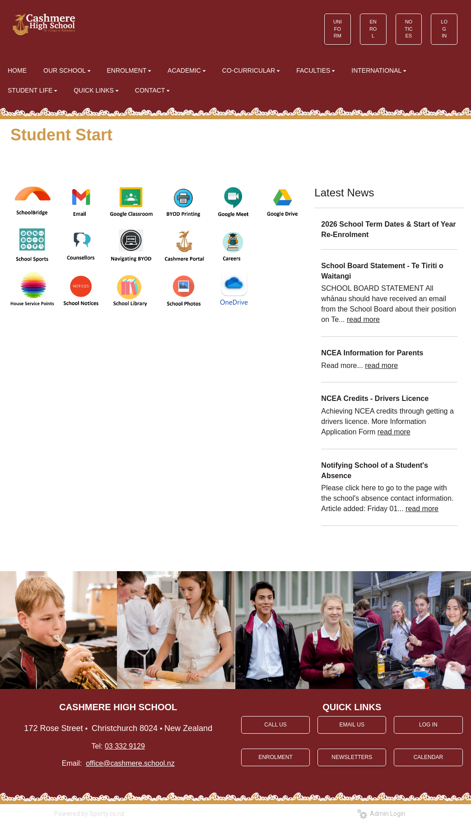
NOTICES (409, 28)
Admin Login (381, 813)
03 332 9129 (125, 746)
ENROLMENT (275, 757)
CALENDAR (428, 757)
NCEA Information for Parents (372, 353)
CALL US (275, 725)
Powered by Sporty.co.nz (89, 813)
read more (363, 319)
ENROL (373, 28)
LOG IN (444, 28)
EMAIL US (351, 725)
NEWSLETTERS (351, 757)
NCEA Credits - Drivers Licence (375, 398)
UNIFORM (337, 28)
